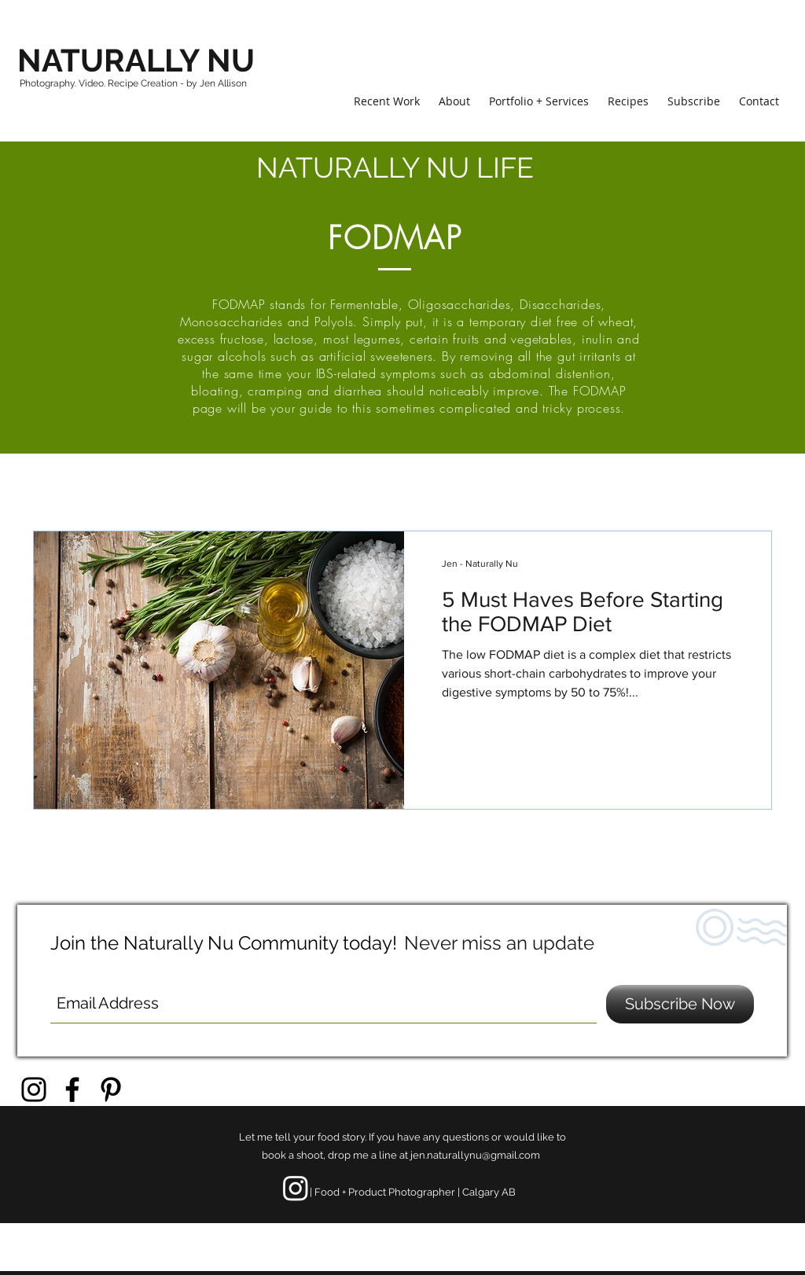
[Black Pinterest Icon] (110, 1089)
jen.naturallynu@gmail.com (475, 1155)
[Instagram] (295, 1187)
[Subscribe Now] (680, 1004)
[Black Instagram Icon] (33, 1089)
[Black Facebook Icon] (72, 1089)
